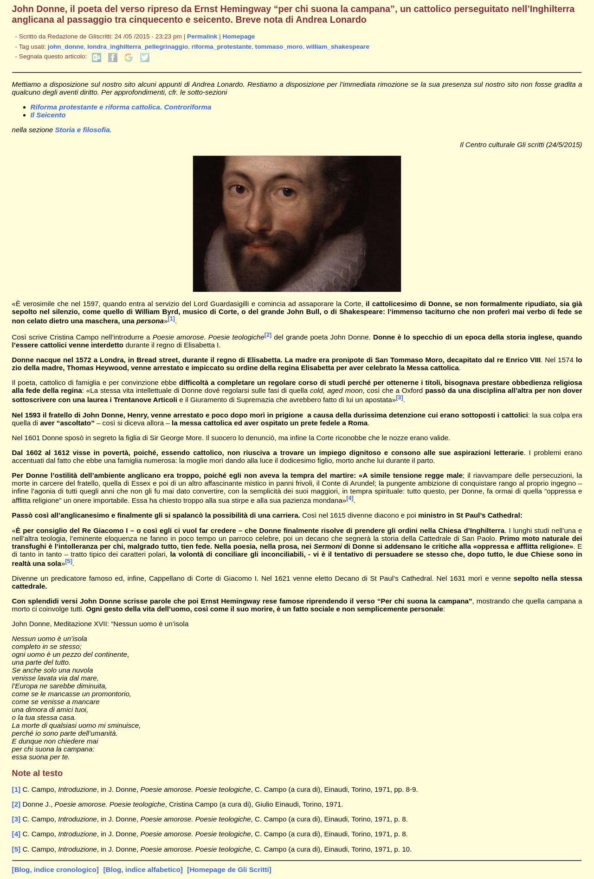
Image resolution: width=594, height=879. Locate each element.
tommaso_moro (279, 46)
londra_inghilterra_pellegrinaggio (137, 46)
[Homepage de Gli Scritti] (229, 869)
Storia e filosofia (82, 130)
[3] (399, 397)
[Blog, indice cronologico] (55, 869)
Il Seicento (48, 115)
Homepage (239, 36)
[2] (268, 335)
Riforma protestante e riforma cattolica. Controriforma (121, 107)
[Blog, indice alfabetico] (142, 869)
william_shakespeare (337, 46)
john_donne (66, 46)
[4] (349, 498)
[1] (171, 318)
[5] (68, 561)
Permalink (202, 36)
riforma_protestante (222, 46)
